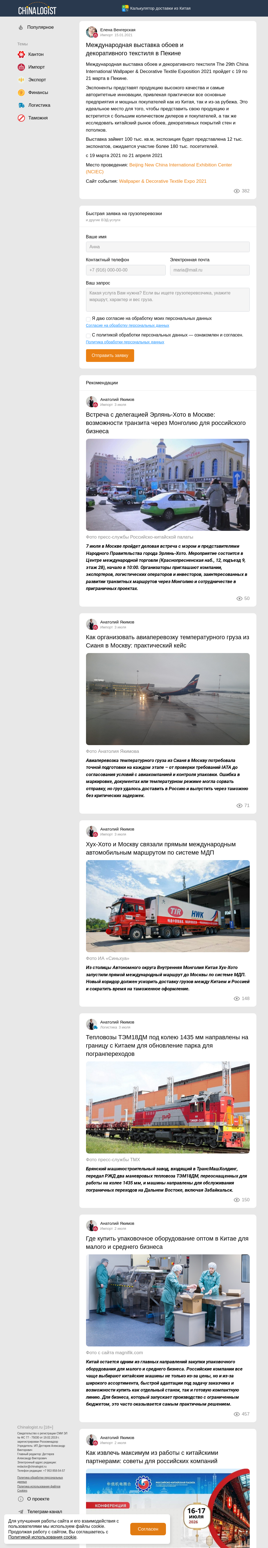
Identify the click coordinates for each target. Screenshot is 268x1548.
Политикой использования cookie (42, 1537)
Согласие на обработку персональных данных (127, 325)
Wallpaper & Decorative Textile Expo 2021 (163, 181)
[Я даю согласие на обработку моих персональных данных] (88, 319)
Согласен (148, 1529)
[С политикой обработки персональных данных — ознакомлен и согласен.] (88, 336)
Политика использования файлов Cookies (39, 1488)
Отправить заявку (110, 355)
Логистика (108, 1027)
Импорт (106, 35)
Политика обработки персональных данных (40, 1479)
